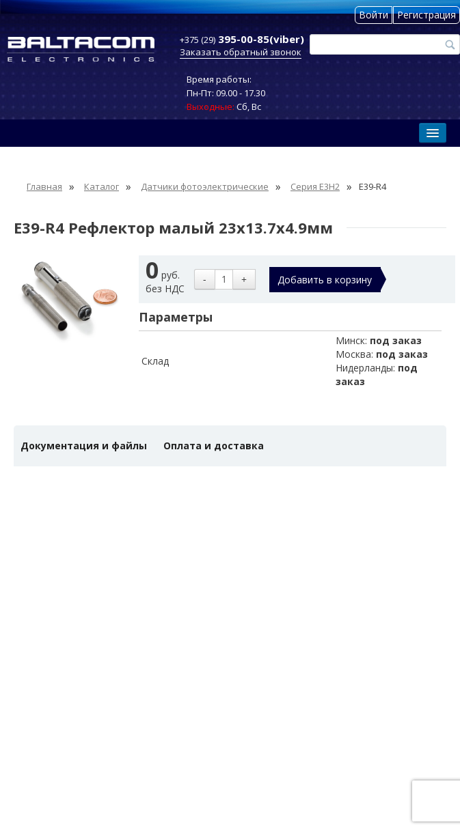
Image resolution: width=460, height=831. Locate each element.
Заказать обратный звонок (240, 52)
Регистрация (426, 14)
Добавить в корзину (325, 279)
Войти (373, 14)
